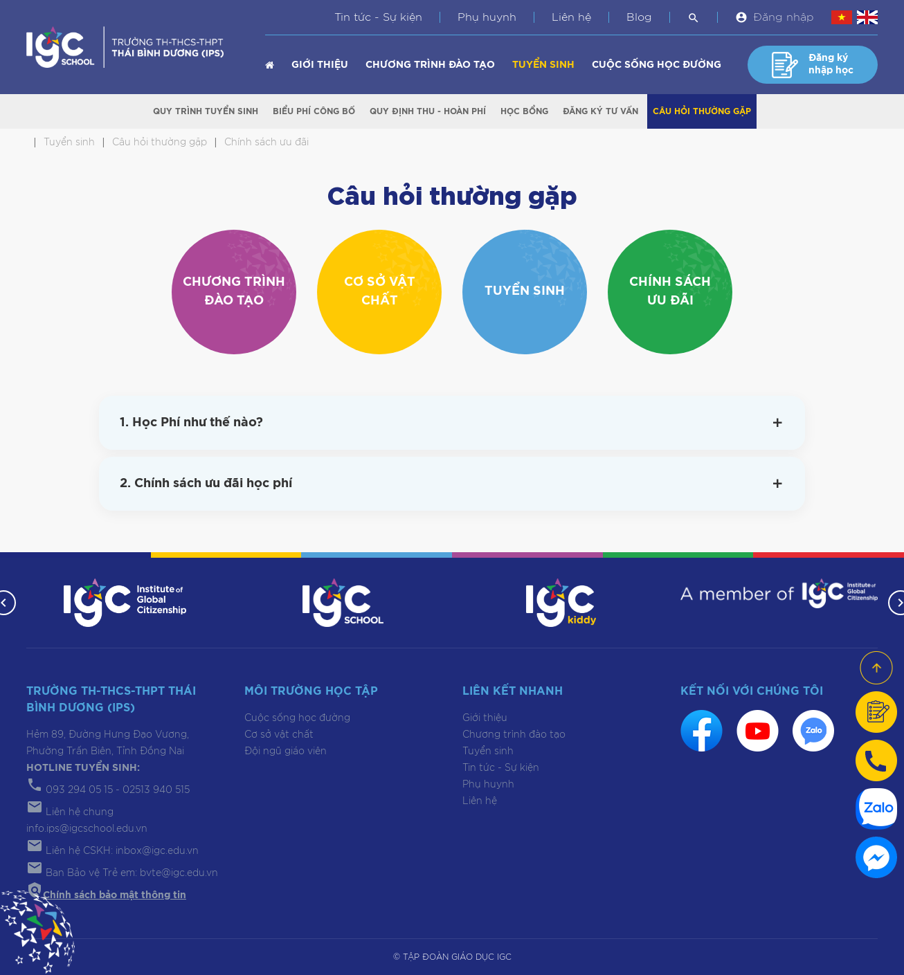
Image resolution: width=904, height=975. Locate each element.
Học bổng (524, 111)
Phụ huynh (487, 17)
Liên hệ (571, 17)
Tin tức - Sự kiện (378, 17)
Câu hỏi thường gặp (702, 111)
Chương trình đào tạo (430, 65)
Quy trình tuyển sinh (205, 111)
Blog (639, 17)
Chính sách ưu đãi (670, 291)
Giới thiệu (319, 65)
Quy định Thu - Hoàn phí (428, 111)
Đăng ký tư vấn (600, 111)
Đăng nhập (783, 17)
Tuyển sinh (543, 65)
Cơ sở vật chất (379, 291)
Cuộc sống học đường (656, 65)
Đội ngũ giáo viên (285, 751)
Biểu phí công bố (314, 111)
